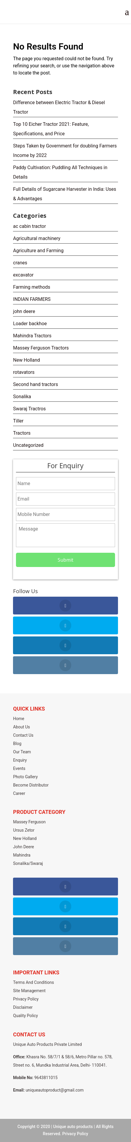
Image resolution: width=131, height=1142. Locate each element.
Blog (17, 743)
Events (19, 768)
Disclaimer (23, 1007)
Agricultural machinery (36, 238)
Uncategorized (28, 445)
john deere (24, 311)
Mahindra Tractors (32, 336)
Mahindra (21, 855)
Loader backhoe (30, 323)
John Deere (23, 846)
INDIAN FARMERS (32, 299)
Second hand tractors (35, 384)
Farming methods (31, 287)
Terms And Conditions (33, 982)
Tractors (21, 433)
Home (18, 718)
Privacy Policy (25, 999)
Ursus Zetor (23, 830)
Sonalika (22, 396)
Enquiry (20, 760)
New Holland (26, 360)
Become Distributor (30, 785)
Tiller (18, 421)
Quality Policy (25, 1015)
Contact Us (23, 735)
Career (19, 793)
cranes (20, 263)
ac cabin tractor (29, 226)
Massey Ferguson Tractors (41, 348)
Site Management (29, 990)
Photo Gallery (25, 776)
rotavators (23, 372)
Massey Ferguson (29, 821)
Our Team (22, 751)
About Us (21, 727)
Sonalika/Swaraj (28, 863)
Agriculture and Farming (38, 250)
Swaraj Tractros (29, 409)
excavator (23, 275)
